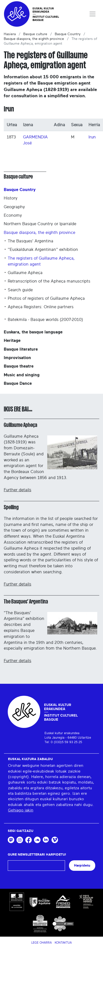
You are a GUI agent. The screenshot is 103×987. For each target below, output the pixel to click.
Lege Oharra (41, 942)
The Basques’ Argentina (26, 601)
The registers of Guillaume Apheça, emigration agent (41, 261)
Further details (17, 490)
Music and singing (22, 375)
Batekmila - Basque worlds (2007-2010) (45, 319)
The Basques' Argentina (30, 241)
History (11, 198)
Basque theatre (19, 366)
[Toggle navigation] (92, 14)
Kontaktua (63, 942)
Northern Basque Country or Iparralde (40, 224)
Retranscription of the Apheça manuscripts (49, 281)
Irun (92, 137)
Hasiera (10, 34)
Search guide (20, 290)
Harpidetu (82, 865)
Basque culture (35, 34)
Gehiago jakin (20, 810)
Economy (13, 215)
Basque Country (67, 34)
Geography (14, 207)
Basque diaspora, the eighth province (34, 39)
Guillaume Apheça (25, 273)
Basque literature (21, 349)
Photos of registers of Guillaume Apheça (46, 298)
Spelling (11, 507)
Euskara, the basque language (33, 332)
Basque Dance (18, 383)
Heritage (12, 340)
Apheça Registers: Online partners (41, 307)
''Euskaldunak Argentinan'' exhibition (43, 249)
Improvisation (17, 358)
